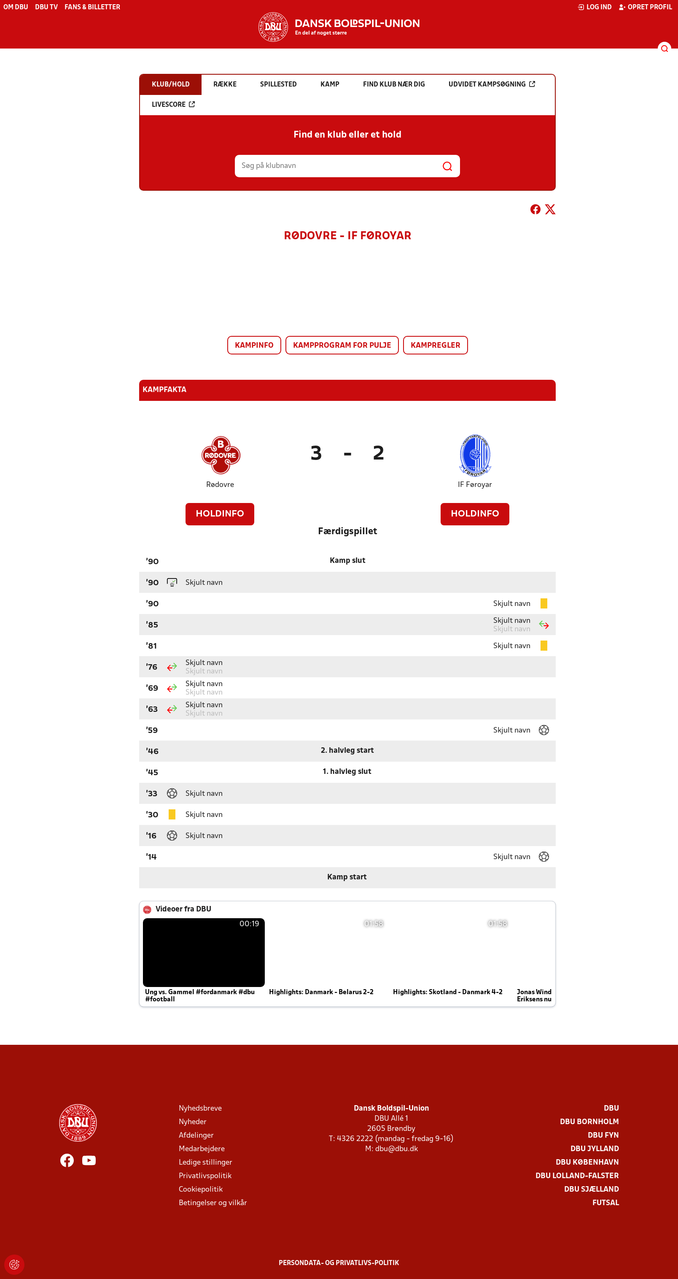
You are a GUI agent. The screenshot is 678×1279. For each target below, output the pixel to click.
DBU (611, 1108)
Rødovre (220, 485)
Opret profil (645, 7)
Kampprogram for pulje (342, 345)
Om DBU (15, 8)
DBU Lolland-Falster (577, 1176)
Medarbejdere (202, 1149)
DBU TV (46, 8)
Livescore (173, 104)
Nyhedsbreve (200, 1108)
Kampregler (435, 345)
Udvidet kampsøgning (492, 84)
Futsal (605, 1203)
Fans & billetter (92, 8)
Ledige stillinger (205, 1162)
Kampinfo (254, 345)
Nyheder (193, 1122)
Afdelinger (196, 1135)
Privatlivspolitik (205, 1176)
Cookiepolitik (201, 1189)
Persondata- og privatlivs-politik (339, 1263)
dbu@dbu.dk (396, 1149)
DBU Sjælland (591, 1189)
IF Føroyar (475, 485)
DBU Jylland (594, 1149)
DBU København (587, 1162)
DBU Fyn (603, 1135)
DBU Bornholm (589, 1122)
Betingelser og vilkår (213, 1203)
